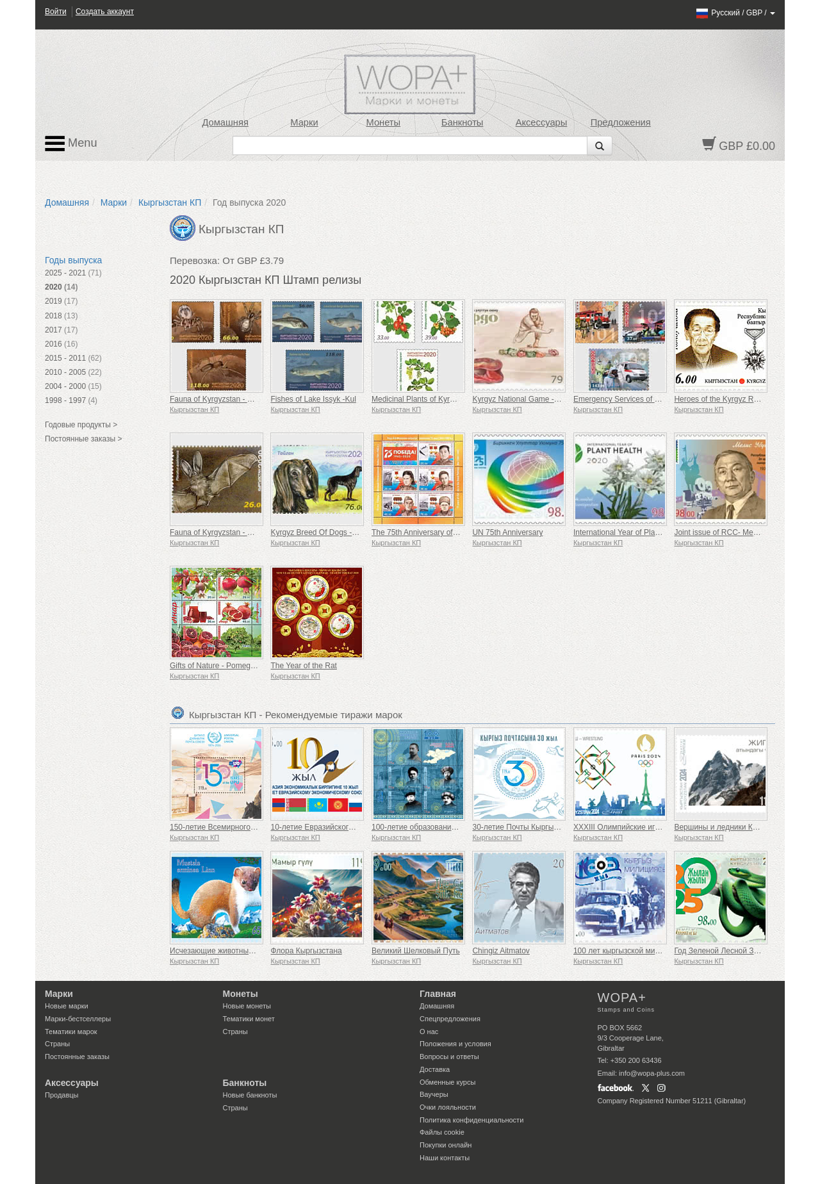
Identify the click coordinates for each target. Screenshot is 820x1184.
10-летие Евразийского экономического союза (352, 827)
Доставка (435, 1069)
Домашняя (225, 122)
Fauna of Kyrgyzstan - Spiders (221, 399)
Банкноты (462, 122)
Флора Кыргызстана (305, 950)
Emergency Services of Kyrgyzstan (633, 399)
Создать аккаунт (105, 11)
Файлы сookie (442, 1132)
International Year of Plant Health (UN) (638, 532)
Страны (57, 1044)
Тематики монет (249, 1019)
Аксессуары (542, 122)
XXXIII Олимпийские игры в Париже (637, 827)
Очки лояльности (448, 1107)
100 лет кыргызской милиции (624, 950)
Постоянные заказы (77, 1056)
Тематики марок (71, 1031)
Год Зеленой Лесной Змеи (720, 950)
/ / (735, 12)
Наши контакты (445, 1158)
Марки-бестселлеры (78, 1019)
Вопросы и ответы (449, 1056)
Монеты (383, 122)
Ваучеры (434, 1094)
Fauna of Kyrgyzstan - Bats (216, 532)
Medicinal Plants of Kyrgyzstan (424, 399)
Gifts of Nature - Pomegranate (221, 665)
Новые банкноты (250, 1095)
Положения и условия (455, 1044)
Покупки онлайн (446, 1145)
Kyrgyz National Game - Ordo (522, 399)
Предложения (621, 122)
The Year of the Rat (303, 665)
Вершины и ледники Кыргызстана (734, 827)
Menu (71, 143)
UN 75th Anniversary (507, 532)
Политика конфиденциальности (471, 1120)
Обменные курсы (447, 1082)
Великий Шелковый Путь (416, 950)
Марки (304, 122)
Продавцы (62, 1095)
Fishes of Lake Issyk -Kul (313, 399)
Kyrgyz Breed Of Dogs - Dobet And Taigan (342, 532)
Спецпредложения (450, 1019)
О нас (429, 1031)
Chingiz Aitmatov (500, 950)
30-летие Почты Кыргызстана (524, 827)
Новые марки (66, 1006)
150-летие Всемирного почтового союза (240, 827)
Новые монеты (247, 1006)
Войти (56, 11)
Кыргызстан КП (169, 202)
